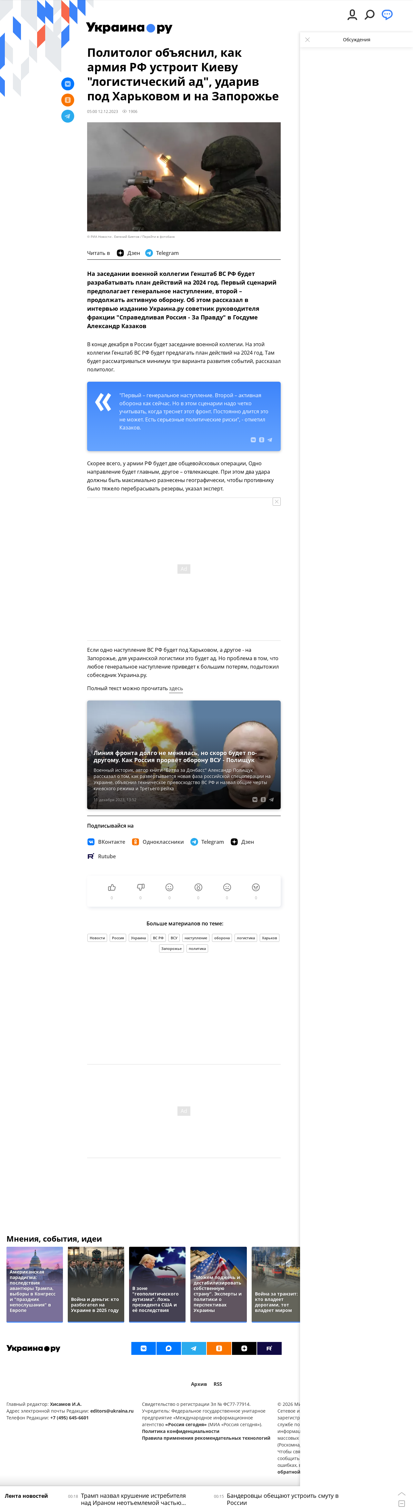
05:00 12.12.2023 (102, 111)
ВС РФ (158, 937)
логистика (246, 937)
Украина (138, 937)
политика (197, 948)
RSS (218, 1384)
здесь (176, 688)
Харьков (269, 937)
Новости (97, 937)
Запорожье (171, 948)
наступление (196, 937)
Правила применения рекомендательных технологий (206, 1438)
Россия (118, 937)
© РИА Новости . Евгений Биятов (113, 237)
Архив (199, 1384)
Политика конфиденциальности (180, 1431)
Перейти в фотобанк (158, 237)
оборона (222, 937)
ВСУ (174, 937)
